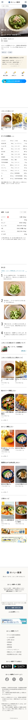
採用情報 (9, 647)
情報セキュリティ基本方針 (14, 652)
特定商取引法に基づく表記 (14, 654)
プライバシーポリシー (13, 649)
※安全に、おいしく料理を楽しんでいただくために (12, 271)
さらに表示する (14, 66)
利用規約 (9, 642)
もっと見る (3, 420)
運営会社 (9, 644)
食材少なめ (4, 52)
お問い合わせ (9, 591)
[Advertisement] (14, 95)
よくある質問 (12, 611)
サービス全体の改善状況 (13, 635)
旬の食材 (10, 52)
